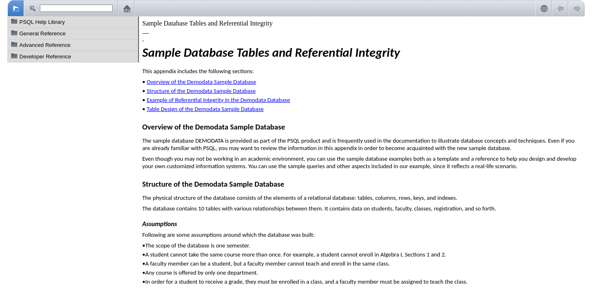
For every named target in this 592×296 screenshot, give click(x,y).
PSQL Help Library (42, 22)
